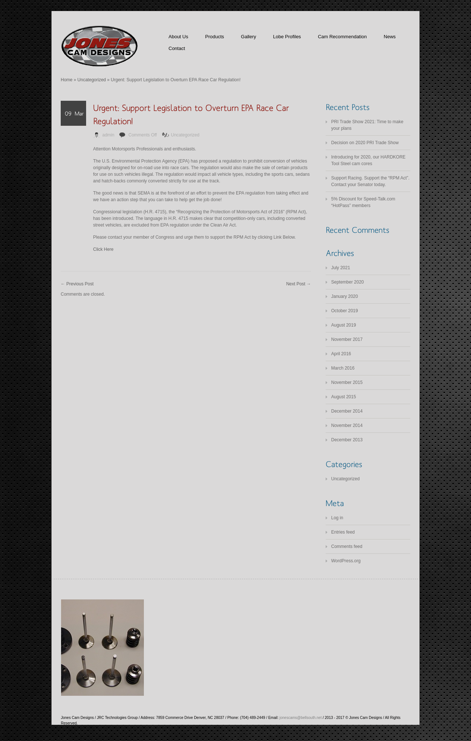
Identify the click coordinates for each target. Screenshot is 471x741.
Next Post (298, 283)
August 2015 (343, 396)
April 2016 (341, 353)
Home (66, 79)
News (390, 36)
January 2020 (344, 296)
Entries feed (343, 532)
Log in (337, 517)
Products (214, 36)
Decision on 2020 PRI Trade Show (365, 142)
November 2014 (346, 425)
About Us (178, 36)
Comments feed (346, 546)
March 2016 (342, 368)
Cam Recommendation (342, 36)
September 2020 (347, 282)
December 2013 (346, 439)
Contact (177, 48)
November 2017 (346, 339)
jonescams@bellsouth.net (301, 718)
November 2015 (346, 382)
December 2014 (346, 411)
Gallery (248, 36)
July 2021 (340, 267)
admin (108, 135)
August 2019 (343, 325)
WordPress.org (346, 560)
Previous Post (77, 283)
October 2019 (344, 310)
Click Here (103, 249)
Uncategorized (91, 79)
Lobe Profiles (287, 36)
